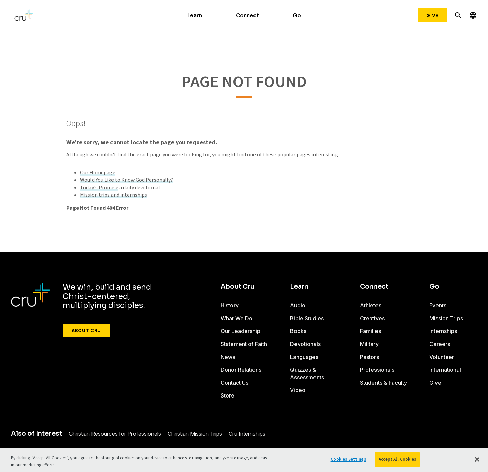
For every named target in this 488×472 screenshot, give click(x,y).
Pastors (369, 356)
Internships (443, 331)
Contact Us (234, 382)
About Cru (86, 330)
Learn (194, 15)
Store (228, 395)
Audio (297, 305)
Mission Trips (446, 318)
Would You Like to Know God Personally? (126, 179)
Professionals (377, 369)
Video (297, 390)
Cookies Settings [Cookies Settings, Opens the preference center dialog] (348, 459)
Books (298, 331)
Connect (247, 15)
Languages (304, 356)
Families (370, 331)
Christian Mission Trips (195, 433)
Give (432, 15)
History (230, 305)
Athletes (370, 305)
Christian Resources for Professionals (115, 433)
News (228, 356)
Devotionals (305, 344)
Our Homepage (97, 172)
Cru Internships (247, 433)
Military (369, 344)
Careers (439, 344)
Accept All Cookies (397, 459)
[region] (244, 460)
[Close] (477, 459)
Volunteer (441, 356)
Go (297, 15)
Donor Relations (241, 369)
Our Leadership (240, 331)
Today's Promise (99, 187)
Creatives (372, 318)
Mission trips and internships (113, 194)
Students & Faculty (383, 382)
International (445, 369)
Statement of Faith (244, 344)
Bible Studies (307, 318)
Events (437, 305)
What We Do (236, 318)
